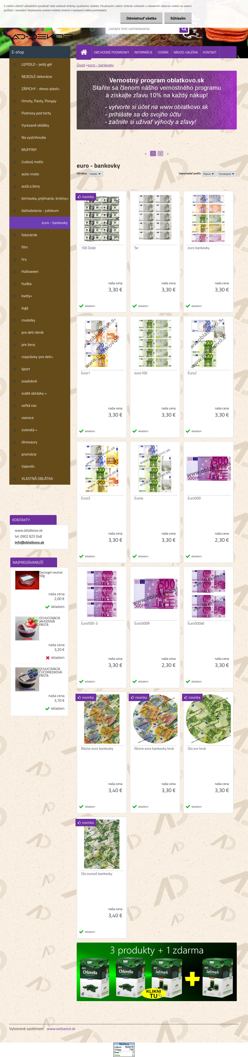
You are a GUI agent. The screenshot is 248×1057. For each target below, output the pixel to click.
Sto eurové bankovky (97, 873)
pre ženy (28, 344)
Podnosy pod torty (36, 113)
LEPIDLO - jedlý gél (37, 64)
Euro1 (85, 373)
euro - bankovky (55, 222)
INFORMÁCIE (143, 52)
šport (26, 369)
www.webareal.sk (61, 1028)
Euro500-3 (89, 623)
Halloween (30, 271)
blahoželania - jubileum (40, 210)
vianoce (28, 417)
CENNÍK (163, 52)
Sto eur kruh (197, 748)
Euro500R (142, 623)
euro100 (141, 373)
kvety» (27, 296)
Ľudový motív (32, 162)
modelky (28, 320)
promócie (29, 454)
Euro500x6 (196, 623)
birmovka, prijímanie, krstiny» (45, 198)
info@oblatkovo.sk (29, 542)
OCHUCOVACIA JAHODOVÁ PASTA (49, 621)
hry (24, 259)
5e (136, 248)
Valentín (28, 466)
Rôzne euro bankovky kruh (154, 748)
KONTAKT (209, 52)
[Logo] (42, 28)
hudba (27, 283)
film (25, 247)
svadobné (29, 381)
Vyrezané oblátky (35, 125)
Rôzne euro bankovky (97, 748)
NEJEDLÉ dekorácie (37, 76)
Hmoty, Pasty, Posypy (39, 101)
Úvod (81, 65)
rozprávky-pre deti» (37, 356)
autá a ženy (31, 186)
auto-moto (30, 174)
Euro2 (192, 373)
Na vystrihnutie (34, 137)
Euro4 (139, 498)
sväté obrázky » (34, 393)
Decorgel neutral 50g (50, 574)
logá (25, 308)
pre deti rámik (33, 332)
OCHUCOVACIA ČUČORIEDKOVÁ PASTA (50, 672)
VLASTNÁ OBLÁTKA (37, 478)
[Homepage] (85, 52)
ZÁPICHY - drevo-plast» (41, 88)
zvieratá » (29, 430)
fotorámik (29, 235)
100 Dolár (88, 248)
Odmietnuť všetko (141, 18)
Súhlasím (178, 18)
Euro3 (85, 498)
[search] (183, 28)
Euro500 (194, 498)
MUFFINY (29, 149)
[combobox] (209, 174)
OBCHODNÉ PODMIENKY (111, 52)
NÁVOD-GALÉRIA (185, 52)
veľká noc (29, 405)
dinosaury (29, 442)
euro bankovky (199, 248)
